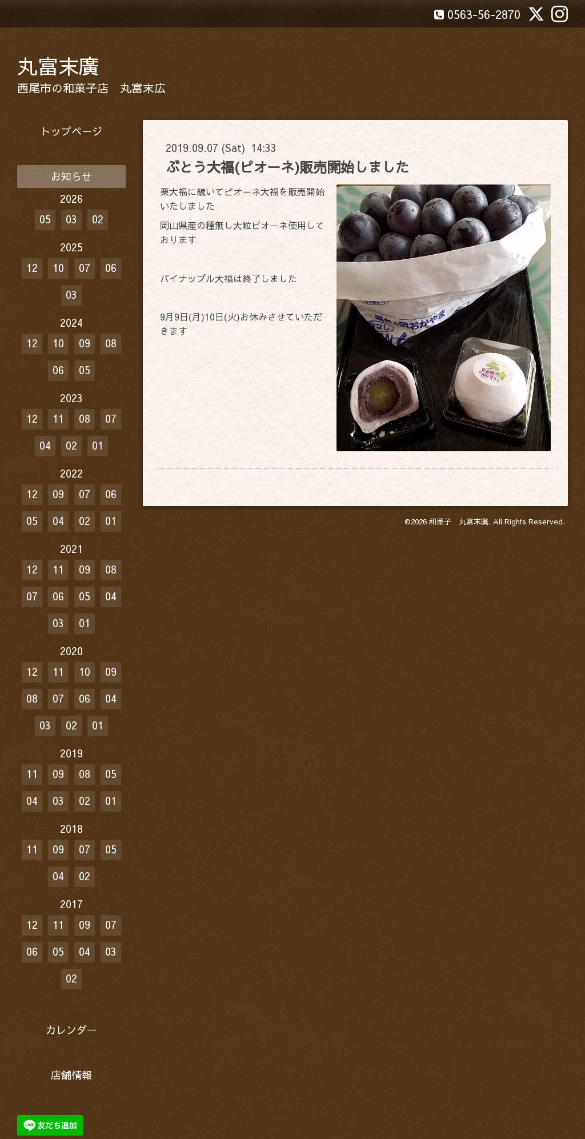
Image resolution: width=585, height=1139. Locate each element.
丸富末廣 (58, 65)
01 (97, 445)
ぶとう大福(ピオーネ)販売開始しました (287, 167)
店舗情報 (71, 1075)
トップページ (71, 131)
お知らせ (71, 176)
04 (45, 445)
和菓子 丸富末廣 (458, 521)
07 (84, 267)
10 (58, 267)
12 (32, 267)
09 (84, 343)
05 (45, 219)
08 (111, 343)
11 (58, 418)
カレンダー (71, 1029)
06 (111, 267)
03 (71, 219)
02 (97, 219)
